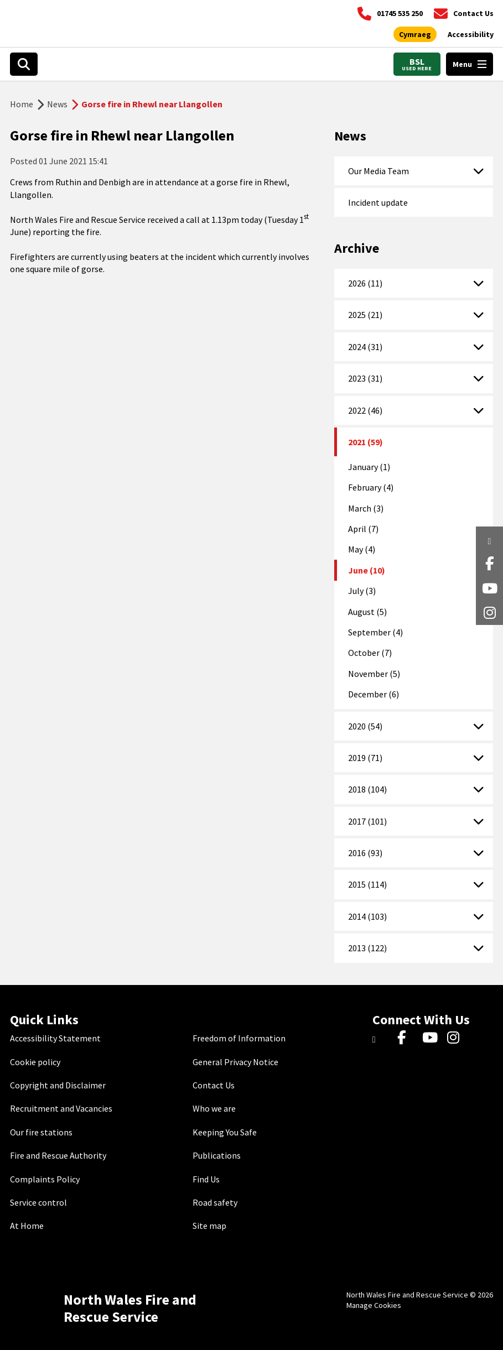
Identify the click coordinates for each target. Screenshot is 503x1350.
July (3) (362, 590)
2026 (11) (365, 283)
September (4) (375, 632)
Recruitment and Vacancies (61, 1108)
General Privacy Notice (235, 1061)
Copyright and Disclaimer (58, 1085)
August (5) (367, 611)
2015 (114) (367, 884)
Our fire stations (41, 1132)
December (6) (373, 694)
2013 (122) (367, 947)
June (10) (366, 570)
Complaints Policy (45, 1179)
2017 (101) (367, 821)
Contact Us (214, 1085)
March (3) (365, 508)
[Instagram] (456, 1038)
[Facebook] (407, 1038)
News (57, 104)
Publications (217, 1155)
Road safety (215, 1202)
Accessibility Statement (55, 1038)
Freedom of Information (239, 1038)
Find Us (206, 1179)
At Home (27, 1225)
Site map (209, 1225)
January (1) (369, 466)
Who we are (214, 1108)
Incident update (378, 202)
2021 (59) (365, 441)
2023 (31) (365, 378)
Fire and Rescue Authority (58, 1155)
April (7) (363, 528)
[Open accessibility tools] (471, 34)
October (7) (370, 652)
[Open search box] (24, 64)
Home (21, 104)
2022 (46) (365, 410)
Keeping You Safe (225, 1132)
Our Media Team (378, 170)
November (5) (374, 673)
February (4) (370, 487)
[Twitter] (382, 1038)
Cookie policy (35, 1061)
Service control (38, 1202)
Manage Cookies (373, 1305)
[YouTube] (432, 1038)
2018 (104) (367, 789)
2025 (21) (365, 314)
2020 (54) (365, 726)
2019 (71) (365, 757)
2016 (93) (365, 852)
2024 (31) (365, 346)
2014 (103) (367, 916)
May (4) (361, 549)
